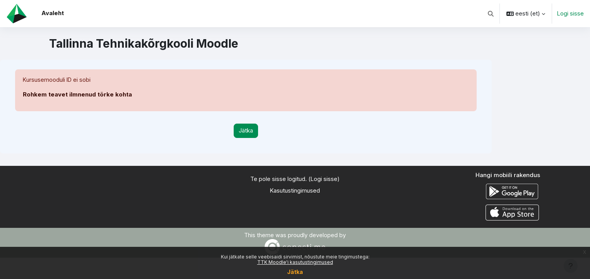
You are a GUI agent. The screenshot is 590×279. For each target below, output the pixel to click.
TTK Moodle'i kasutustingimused (295, 262)
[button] (491, 13)
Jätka (295, 272)
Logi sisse (570, 13)
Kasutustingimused (295, 191)
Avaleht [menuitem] (52, 13)
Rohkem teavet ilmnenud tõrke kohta (77, 94)
